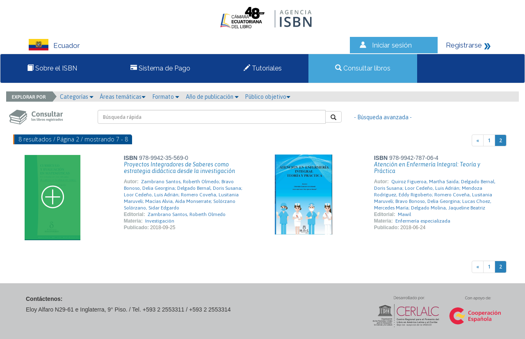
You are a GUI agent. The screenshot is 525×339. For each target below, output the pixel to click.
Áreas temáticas (123, 96)
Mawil (404, 214)
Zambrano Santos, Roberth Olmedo (187, 214)
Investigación (159, 221)
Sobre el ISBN (52, 68)
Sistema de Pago (160, 68)
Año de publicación (212, 96)
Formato (165, 96)
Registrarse (464, 45)
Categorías (77, 96)
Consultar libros (362, 68)
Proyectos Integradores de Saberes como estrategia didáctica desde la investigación (179, 167)
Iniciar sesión (392, 45)
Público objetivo (267, 96)
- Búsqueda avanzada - (383, 117)
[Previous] (478, 140)
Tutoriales (263, 68)
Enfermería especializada (422, 221)
